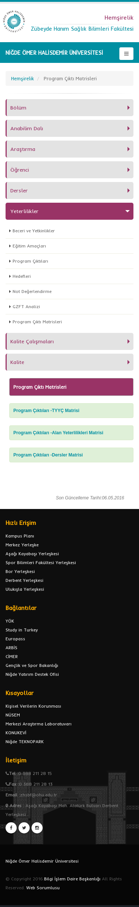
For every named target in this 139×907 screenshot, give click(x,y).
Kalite (17, 362)
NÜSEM (13, 715)
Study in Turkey (22, 630)
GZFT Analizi (26, 306)
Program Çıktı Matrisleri (37, 321)
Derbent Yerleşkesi (24, 580)
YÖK (10, 621)
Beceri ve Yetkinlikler (34, 230)
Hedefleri (22, 276)
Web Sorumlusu (43, 887)
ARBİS (11, 647)
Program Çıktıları (30, 261)
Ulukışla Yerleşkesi (25, 589)
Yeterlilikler (24, 211)
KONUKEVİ (16, 732)
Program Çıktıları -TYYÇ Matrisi (46, 410)
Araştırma (22, 149)
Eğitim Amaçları (29, 246)
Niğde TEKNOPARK (25, 741)
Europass (15, 638)
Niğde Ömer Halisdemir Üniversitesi (42, 861)
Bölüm (18, 107)
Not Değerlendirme (32, 291)
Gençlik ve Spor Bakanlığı (32, 665)
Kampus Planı (20, 536)
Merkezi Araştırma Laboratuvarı (39, 723)
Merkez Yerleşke (22, 544)
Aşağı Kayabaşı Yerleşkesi (32, 553)
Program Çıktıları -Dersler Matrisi (48, 455)
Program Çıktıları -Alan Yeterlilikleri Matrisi (58, 432)
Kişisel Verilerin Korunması (33, 706)
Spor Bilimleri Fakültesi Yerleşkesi (41, 562)
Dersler (19, 190)
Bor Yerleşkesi (20, 571)
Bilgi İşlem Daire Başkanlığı (72, 878)
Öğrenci (19, 169)
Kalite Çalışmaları (32, 341)
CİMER (12, 656)
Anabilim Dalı (26, 128)
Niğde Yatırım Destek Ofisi (32, 674)
